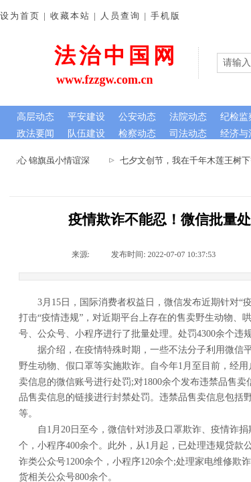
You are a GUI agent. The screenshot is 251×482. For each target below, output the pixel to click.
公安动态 (137, 117)
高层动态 (35, 117)
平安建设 (86, 117)
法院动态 (188, 117)
